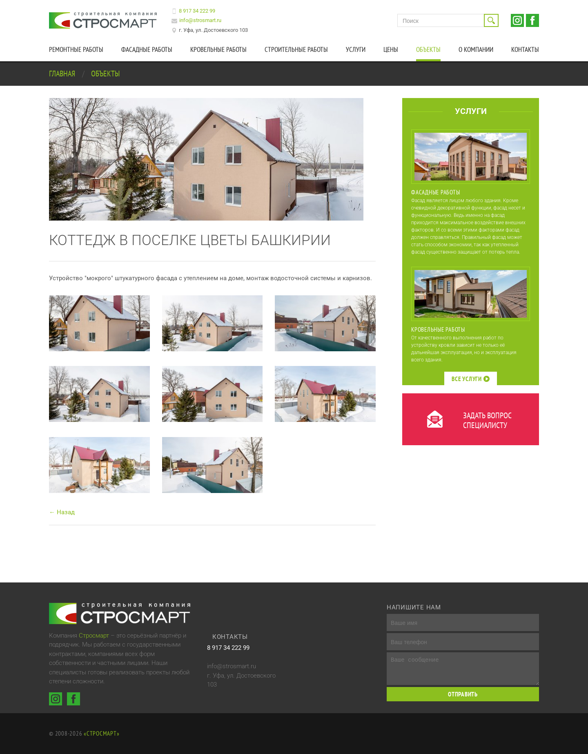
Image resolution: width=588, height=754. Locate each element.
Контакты (525, 49)
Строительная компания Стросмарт (104, 20)
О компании (476, 49)
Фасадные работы (146, 49)
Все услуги (470, 379)
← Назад (62, 512)
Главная (63, 73)
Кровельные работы (218, 49)
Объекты (428, 49)
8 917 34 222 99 (197, 11)
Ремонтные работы (76, 49)
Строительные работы (296, 49)
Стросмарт (94, 635)
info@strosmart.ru (200, 20)
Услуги (355, 49)
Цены (390, 49)
